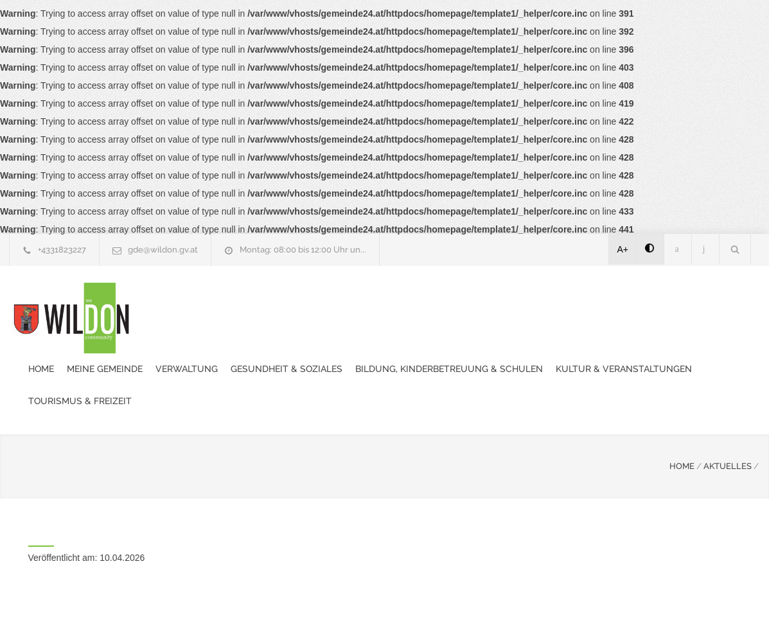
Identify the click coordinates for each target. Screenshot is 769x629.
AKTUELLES (727, 402)
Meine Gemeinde (227, 301)
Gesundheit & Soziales (408, 301)
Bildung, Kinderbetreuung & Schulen (571, 301)
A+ (623, 249)
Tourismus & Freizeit (351, 333)
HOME (681, 402)
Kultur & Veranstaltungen (218, 333)
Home (163, 301)
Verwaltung (309, 301)
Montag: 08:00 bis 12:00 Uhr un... (303, 249)
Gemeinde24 (277, 602)
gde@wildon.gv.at (163, 249)
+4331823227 (62, 249)
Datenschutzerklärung (552, 602)
